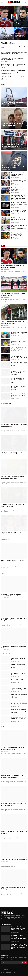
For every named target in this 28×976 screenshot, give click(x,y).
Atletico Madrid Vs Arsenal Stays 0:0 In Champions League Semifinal (19, 388)
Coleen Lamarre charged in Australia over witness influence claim (18, 174)
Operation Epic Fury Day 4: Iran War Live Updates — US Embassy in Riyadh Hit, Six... (19, 946)
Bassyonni (3, 24)
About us (14, 972)
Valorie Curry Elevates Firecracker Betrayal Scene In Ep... (12, 561)
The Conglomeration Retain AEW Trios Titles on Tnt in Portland (18, 395)
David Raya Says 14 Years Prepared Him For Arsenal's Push (18, 341)
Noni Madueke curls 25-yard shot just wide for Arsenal (13, 294)
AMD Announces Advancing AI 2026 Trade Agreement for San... (13, 888)
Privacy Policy (8, 972)
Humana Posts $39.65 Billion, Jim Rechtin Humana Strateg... (12, 776)
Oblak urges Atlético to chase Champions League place (18, 348)
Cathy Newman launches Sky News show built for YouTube (19, 211)
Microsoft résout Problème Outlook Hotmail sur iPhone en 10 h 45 (19, 666)
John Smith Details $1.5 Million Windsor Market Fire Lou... (12, 145)
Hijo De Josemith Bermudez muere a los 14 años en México (13, 124)
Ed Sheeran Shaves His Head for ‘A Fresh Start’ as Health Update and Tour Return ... (18, 718)
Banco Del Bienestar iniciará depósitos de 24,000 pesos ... (13, 804)
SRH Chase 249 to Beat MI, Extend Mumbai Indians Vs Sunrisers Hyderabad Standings (18, 372)
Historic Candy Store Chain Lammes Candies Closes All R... (6, 37)
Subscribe (24, 962)
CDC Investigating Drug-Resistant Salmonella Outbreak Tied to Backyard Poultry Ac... (18, 235)
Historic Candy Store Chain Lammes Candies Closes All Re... (14, 103)
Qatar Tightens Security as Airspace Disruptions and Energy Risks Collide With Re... (18, 929)
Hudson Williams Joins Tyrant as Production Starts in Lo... (12, 533)
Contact (2, 972)
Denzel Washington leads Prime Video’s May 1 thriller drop (20, 37)
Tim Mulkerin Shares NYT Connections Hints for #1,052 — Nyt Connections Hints (18, 688)
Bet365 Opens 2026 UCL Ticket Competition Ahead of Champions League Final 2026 (14, 52)
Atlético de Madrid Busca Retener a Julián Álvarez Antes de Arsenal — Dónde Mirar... (17, 380)
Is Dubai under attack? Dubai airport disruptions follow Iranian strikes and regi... (18, 937)
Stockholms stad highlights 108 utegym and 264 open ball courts (18, 219)
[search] (26, 2)
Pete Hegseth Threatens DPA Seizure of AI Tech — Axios (13, 647)
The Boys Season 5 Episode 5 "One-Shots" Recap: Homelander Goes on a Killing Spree (13, 71)
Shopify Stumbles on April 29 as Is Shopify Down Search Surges (19, 673)
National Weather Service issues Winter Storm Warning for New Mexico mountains (19, 197)
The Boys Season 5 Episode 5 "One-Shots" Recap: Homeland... (12, 453)
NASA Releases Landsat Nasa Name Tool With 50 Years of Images (18, 658)
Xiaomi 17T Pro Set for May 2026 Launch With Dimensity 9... (11, 595)
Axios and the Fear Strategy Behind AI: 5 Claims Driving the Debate (18, 711)
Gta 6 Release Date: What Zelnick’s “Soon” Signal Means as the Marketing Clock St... (19, 703)
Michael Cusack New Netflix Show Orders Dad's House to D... (12, 477)
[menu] (2, 2)
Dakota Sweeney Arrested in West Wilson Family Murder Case (18, 182)
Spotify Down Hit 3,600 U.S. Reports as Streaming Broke (18, 680)
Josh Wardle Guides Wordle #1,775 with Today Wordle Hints (14, 619)
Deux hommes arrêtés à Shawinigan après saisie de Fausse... (14, 166)
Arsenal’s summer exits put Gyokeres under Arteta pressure (13, 266)
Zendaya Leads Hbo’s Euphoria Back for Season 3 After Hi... (13, 505)
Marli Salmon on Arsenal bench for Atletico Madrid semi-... (12, 322)
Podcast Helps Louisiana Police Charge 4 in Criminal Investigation (18, 189)
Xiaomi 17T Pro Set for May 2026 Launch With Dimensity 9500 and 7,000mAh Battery (13, 65)
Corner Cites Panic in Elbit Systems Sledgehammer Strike (12, 748)
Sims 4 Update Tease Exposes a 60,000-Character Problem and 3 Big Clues (19, 696)
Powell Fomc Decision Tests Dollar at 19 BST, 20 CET (14, 832)
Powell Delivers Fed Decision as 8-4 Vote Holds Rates (14, 860)
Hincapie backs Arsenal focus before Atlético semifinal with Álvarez (12, 59)
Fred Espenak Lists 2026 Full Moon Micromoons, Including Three (19, 204)
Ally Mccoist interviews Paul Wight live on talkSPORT (19, 333)
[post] (14, 16)
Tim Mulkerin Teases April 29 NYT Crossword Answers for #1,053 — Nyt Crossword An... (19, 227)
